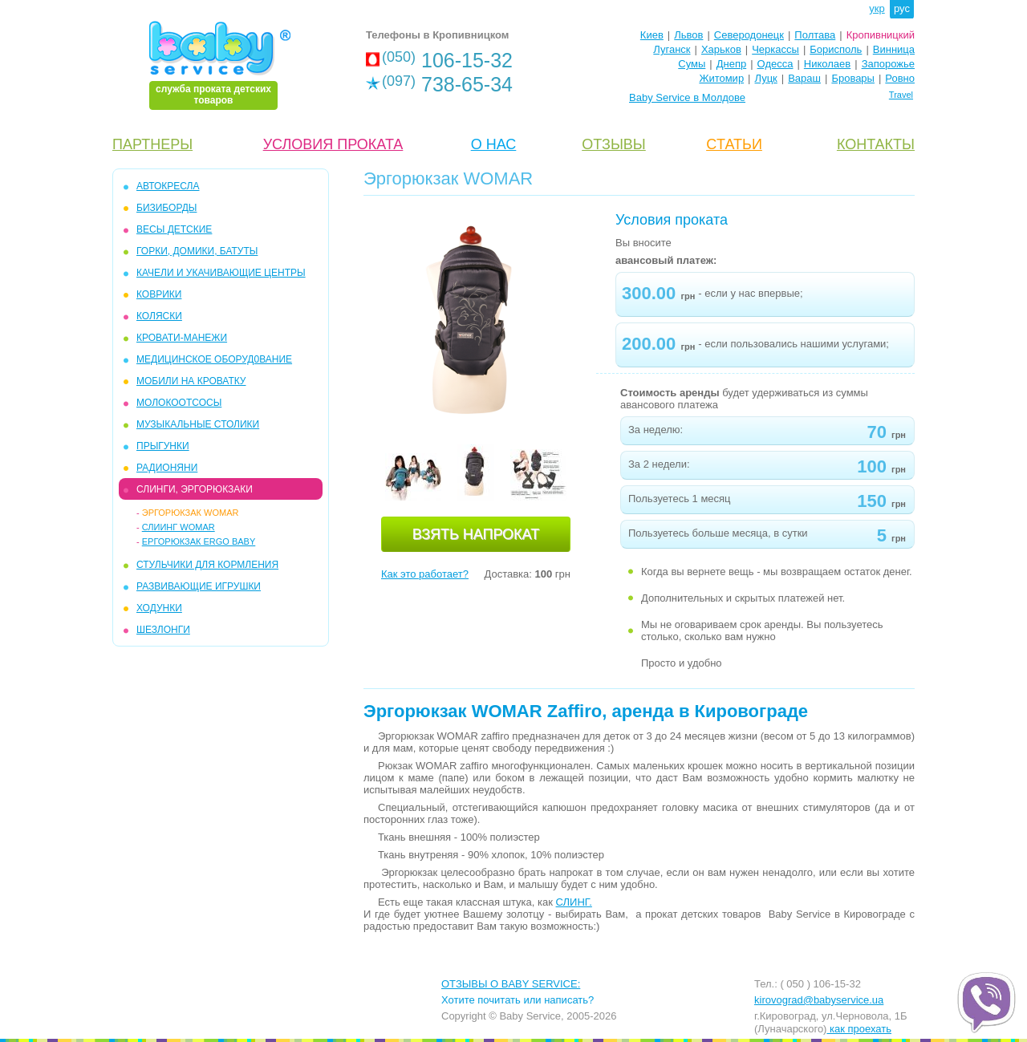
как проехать (858, 1029)
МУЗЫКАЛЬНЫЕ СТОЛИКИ (197, 424)
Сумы (691, 64)
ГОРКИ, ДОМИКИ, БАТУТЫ (197, 251)
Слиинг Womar (178, 527)
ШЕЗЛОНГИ (163, 629)
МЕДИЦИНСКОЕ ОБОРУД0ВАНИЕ (214, 359)
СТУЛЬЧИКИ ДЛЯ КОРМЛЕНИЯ (207, 564)
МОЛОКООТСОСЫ (178, 402)
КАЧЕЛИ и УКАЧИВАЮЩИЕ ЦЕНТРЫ (221, 272)
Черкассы (775, 49)
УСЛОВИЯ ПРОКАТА (333, 144)
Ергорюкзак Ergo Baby (199, 541)
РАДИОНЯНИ (166, 467)
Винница (894, 49)
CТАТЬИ (734, 144)
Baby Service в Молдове (687, 97)
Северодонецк (749, 35)
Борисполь (836, 49)
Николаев (827, 64)
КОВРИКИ (158, 294)
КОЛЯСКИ (159, 316)
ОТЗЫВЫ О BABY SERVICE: (510, 984)
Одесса (775, 64)
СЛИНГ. (574, 902)
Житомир (721, 78)
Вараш (804, 78)
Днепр (731, 64)
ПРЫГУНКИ (162, 446)
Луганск (671, 49)
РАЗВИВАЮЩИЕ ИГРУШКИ (198, 586)
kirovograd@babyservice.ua (818, 1000)
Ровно (900, 78)
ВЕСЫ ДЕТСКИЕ (174, 229)
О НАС (494, 144)
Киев (652, 35)
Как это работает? (425, 574)
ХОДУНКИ (159, 608)
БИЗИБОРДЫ (166, 207)
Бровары (853, 78)
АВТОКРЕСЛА (167, 186)
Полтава (814, 35)
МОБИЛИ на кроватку (191, 381)
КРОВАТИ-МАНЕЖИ (181, 337)
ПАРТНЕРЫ (152, 144)
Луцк (766, 78)
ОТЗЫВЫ (614, 144)
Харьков (721, 49)
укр (876, 8)
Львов (688, 35)
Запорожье (888, 64)
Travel (901, 94)
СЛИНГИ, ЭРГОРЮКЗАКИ (194, 489)
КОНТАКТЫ (876, 144)
